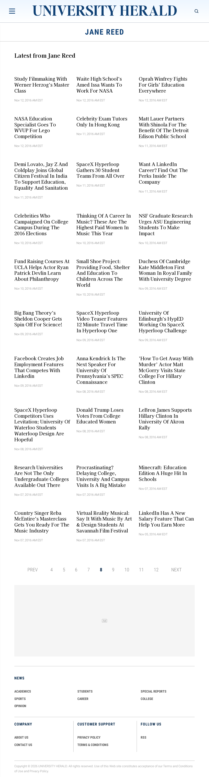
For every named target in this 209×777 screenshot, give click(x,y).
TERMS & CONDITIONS (92, 745)
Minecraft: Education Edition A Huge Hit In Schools (163, 473)
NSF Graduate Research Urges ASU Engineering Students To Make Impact (166, 224)
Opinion (20, 706)
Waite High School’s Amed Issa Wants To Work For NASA (99, 84)
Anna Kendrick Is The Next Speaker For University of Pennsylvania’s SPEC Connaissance (101, 370)
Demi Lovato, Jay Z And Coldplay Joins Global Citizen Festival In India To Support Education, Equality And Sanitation (41, 176)
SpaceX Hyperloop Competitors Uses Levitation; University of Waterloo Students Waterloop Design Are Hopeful (42, 424)
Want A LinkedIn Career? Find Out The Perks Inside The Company (163, 173)
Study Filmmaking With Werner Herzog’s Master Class (41, 84)
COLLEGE (147, 699)
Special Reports (153, 691)
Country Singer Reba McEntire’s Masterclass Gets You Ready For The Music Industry (41, 521)
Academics (22, 691)
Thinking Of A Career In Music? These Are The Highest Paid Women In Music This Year (103, 224)
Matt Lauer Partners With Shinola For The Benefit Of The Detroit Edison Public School (164, 127)
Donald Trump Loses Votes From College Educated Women (99, 415)
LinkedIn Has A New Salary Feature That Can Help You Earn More (166, 518)
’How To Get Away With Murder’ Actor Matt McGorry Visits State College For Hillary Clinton (166, 370)
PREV (32, 570)
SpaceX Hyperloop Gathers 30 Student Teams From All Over (100, 170)
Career (82, 699)
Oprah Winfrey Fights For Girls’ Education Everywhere (163, 84)
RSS (143, 737)
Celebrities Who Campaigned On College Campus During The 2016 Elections (41, 224)
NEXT (176, 570)
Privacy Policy (39, 771)
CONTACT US (23, 745)
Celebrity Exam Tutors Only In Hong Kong (101, 121)
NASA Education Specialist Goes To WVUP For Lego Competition (35, 127)
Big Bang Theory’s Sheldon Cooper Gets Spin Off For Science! (38, 318)
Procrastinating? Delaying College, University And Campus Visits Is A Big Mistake (102, 476)
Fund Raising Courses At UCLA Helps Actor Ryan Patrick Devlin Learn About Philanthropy (42, 270)
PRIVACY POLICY (89, 737)
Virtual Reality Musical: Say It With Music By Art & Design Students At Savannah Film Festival (104, 521)
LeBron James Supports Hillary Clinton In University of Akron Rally (165, 418)
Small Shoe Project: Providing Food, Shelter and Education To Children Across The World (103, 273)
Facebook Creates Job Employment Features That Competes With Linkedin (39, 367)
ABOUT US (21, 737)
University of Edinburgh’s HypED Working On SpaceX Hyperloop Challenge (163, 321)
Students (85, 691)
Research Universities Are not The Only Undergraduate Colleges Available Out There (41, 476)
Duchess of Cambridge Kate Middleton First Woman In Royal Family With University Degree (165, 270)
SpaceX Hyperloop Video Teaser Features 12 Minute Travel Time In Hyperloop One (102, 321)
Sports (20, 699)
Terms (167, 766)
